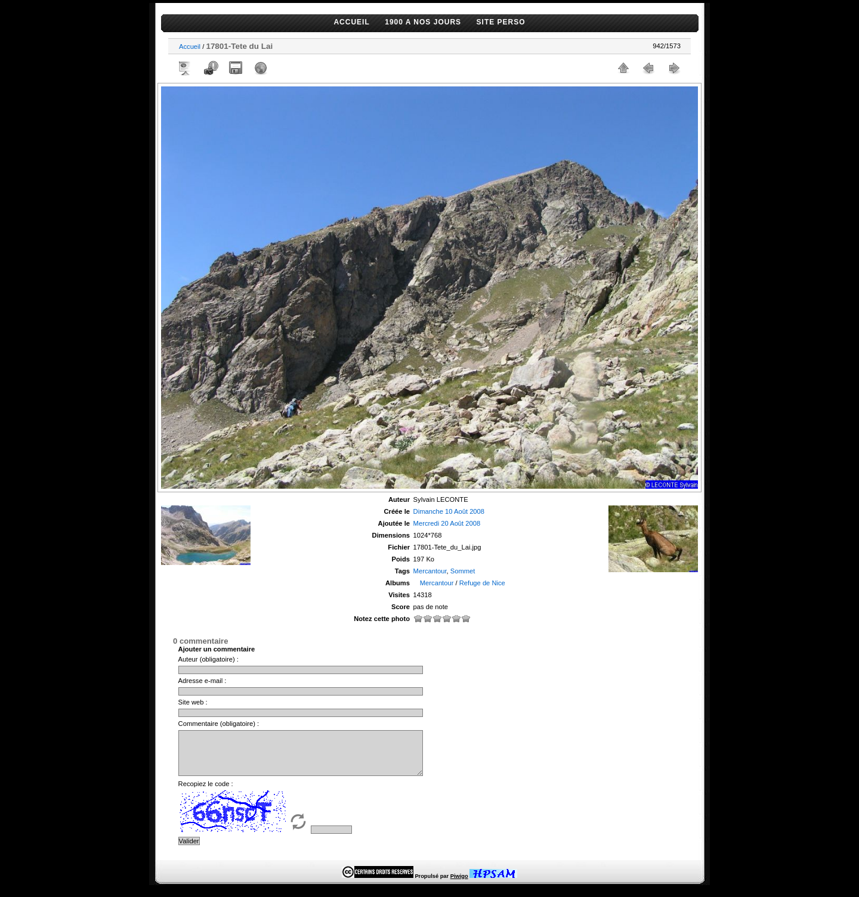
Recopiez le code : (205, 792)
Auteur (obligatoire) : (208, 659)
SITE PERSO (501, 22)
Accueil (189, 46)
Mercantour (430, 571)
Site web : (193, 702)
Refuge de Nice (482, 582)
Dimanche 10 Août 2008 (448, 511)
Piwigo (459, 885)
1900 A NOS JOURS (423, 22)
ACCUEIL (351, 22)
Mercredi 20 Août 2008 (447, 523)
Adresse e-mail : (202, 680)
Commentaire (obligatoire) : (218, 723)
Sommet (462, 571)
